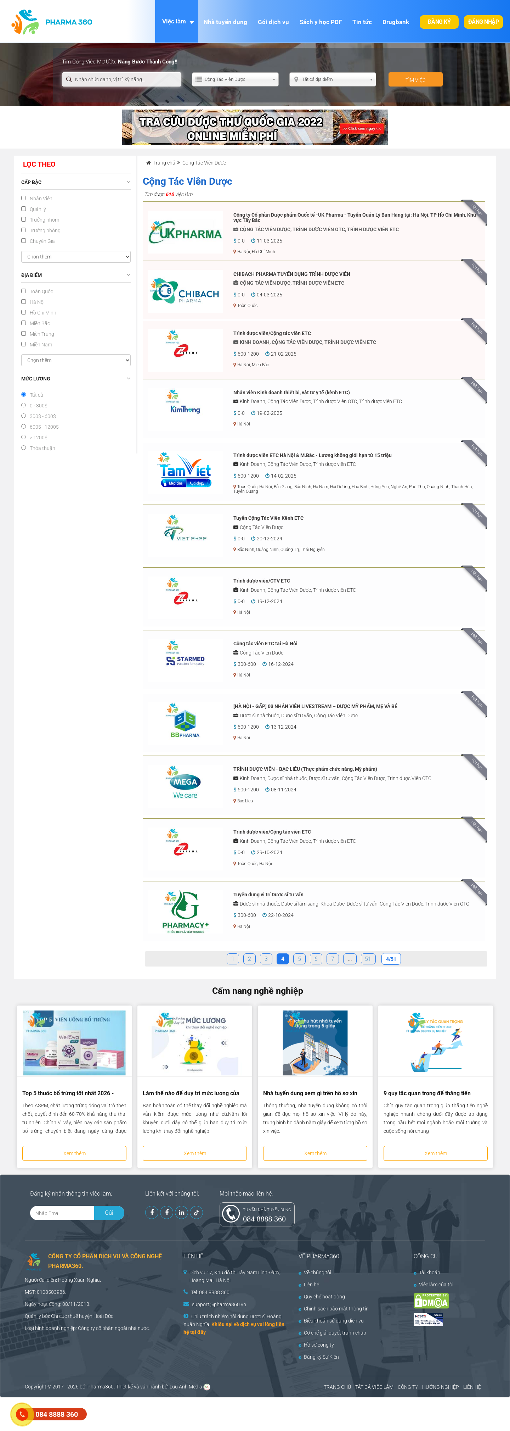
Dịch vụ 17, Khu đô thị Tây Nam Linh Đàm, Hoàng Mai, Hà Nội (234, 1276)
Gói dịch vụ (273, 22)
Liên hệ (309, 1284)
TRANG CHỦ (337, 1387)
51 (368, 959)
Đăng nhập (483, 21)
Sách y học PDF (321, 22)
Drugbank (395, 22)
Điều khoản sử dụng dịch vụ (331, 1321)
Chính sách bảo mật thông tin (334, 1309)
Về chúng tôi (315, 1272)
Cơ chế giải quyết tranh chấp (332, 1333)
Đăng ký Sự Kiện (319, 1357)
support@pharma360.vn (219, 1304)
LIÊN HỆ (472, 1387)
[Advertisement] (129, 1413)
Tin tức (362, 22)
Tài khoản (427, 1272)
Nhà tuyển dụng (225, 22)
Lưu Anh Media (186, 1387)
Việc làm (174, 21)
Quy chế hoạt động (322, 1296)
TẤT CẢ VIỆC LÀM (374, 1387)
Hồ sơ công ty (316, 1345)
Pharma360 (100, 1387)
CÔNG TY (408, 1387)
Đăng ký (439, 21)
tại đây (198, 1332)
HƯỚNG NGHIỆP (440, 1387)
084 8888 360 (264, 1218)
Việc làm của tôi (433, 1284)
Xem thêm (74, 1153)
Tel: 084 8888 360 (210, 1292)
